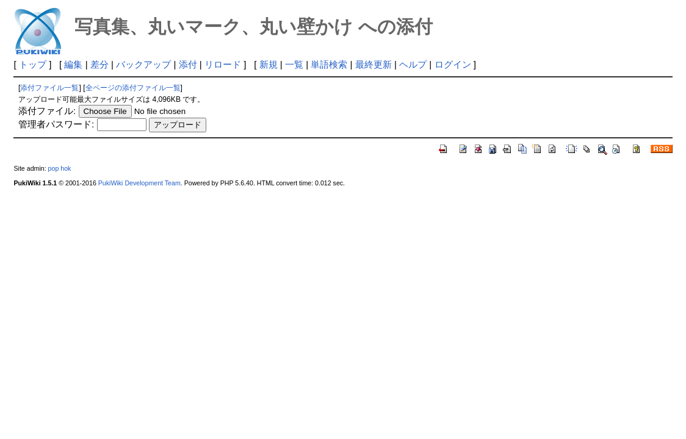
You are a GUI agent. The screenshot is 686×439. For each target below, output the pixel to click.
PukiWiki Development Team (139, 183)
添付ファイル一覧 (49, 88)
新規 (268, 64)
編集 (73, 64)
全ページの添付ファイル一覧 (133, 88)
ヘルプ (413, 64)
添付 (188, 64)
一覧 (294, 64)
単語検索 (329, 64)
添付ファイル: (47, 110)
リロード (222, 64)
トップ (32, 64)
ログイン (453, 64)
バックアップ (143, 64)
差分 (99, 64)
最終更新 (373, 64)
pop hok (59, 168)
